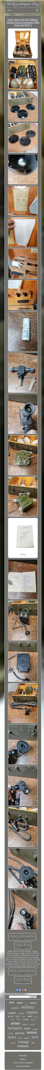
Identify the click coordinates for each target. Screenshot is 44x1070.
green (10, 1016)
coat (23, 1016)
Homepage (23, 1055)
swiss (27, 1028)
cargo (12, 1019)
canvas (32, 1002)
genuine (20, 1033)
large (19, 1038)
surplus (32, 1012)
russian (25, 1019)
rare (17, 1016)
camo (19, 1002)
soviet (36, 1017)
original (26, 1038)
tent (11, 1002)
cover (19, 1019)
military (27, 1007)
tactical (33, 1019)
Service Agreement (23, 1066)
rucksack (22, 1046)
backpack (14, 1028)
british (32, 1032)
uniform (24, 1024)
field (35, 1037)
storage (32, 1024)
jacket (12, 1037)
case (26, 1003)
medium (35, 1029)
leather (15, 1007)
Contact (23, 1059)
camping (21, 1013)
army (15, 1023)
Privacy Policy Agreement (23, 1062)
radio (29, 1016)
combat (12, 1012)
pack (11, 1033)
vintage (23, 1042)
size (32, 1043)
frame (13, 1043)
